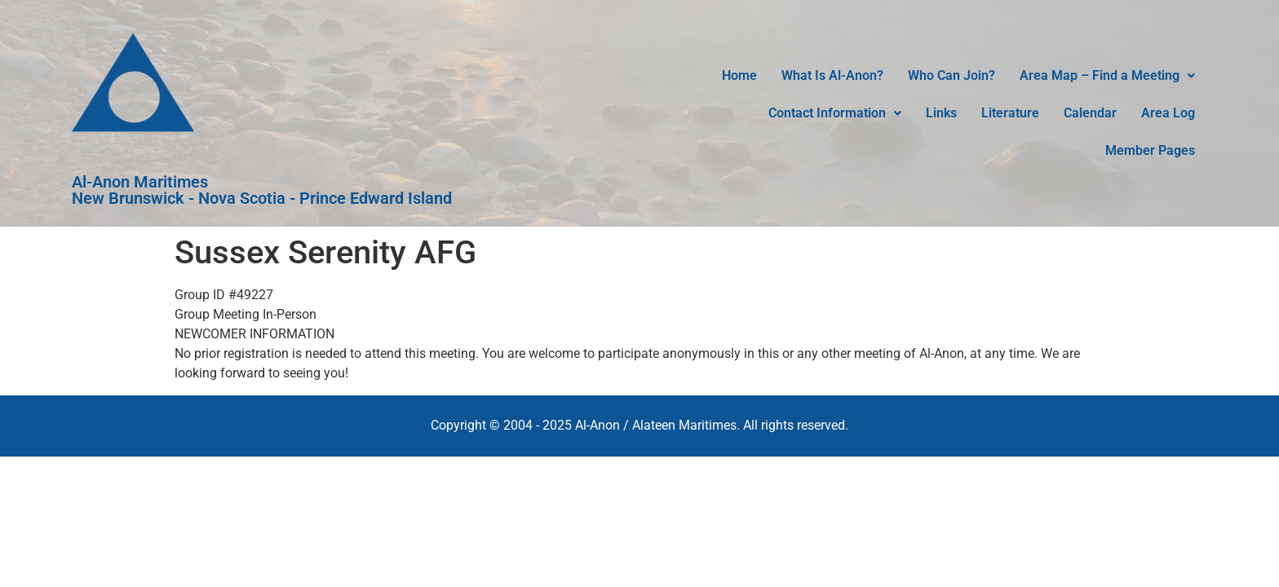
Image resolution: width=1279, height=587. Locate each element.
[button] (1107, 76)
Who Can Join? (951, 75)
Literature (1010, 113)
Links (941, 113)
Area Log (1168, 113)
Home (739, 75)
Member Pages (1150, 150)
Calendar (1090, 113)
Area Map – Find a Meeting (1107, 75)
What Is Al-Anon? (832, 75)
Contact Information (834, 113)
